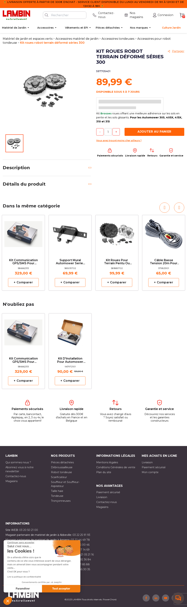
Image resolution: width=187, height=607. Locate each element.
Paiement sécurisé (154, 467)
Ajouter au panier (154, 131)
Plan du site (103, 472)
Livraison (147, 462)
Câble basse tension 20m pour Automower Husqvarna (163, 262)
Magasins (11, 481)
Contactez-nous (15, 476)
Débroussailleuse (61, 467)
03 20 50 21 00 (28, 530)
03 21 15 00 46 (80, 544)
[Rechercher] (64, 15)
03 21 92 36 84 (82, 559)
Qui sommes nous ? (18, 462)
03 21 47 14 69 (80, 549)
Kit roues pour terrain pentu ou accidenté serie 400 (117, 262)
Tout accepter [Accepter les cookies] (61, 588)
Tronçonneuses (60, 500)
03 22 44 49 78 (80, 539)
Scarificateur (59, 477)
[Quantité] (108, 131)
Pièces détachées (62, 462)
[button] (7, 600)
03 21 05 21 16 (85, 554)
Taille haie (57, 491)
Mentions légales (107, 462)
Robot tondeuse (61, 472)
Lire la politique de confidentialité (24, 576)
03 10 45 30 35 (81, 569)
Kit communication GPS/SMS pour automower (23, 262)
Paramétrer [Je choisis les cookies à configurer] (23, 588)
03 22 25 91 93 (81, 535)
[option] (23, 253)
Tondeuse (57, 496)
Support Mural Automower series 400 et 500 (70, 262)
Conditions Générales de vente (115, 467)
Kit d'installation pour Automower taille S (70, 360)
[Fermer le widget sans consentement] (20, 542)
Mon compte (150, 472)
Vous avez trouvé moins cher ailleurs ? (119, 140)
